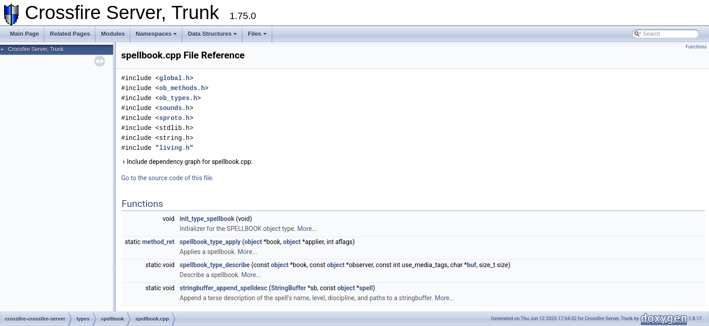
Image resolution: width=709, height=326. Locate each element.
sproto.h (174, 118)
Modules (113, 33)
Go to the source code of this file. (167, 178)
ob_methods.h (182, 88)
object (253, 241)
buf (472, 264)
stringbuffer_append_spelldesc (223, 288)
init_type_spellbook (207, 218)
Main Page (24, 33)
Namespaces (156, 33)
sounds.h (174, 108)
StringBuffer (288, 288)
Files (257, 33)
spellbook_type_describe (215, 264)
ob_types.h (178, 98)
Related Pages (70, 33)
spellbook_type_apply (210, 241)
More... (307, 228)
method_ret (158, 241)
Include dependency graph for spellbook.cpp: (187, 161)
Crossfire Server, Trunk (36, 49)
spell (366, 288)
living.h (174, 148)
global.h (174, 78)
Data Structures (212, 33)
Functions (696, 47)
